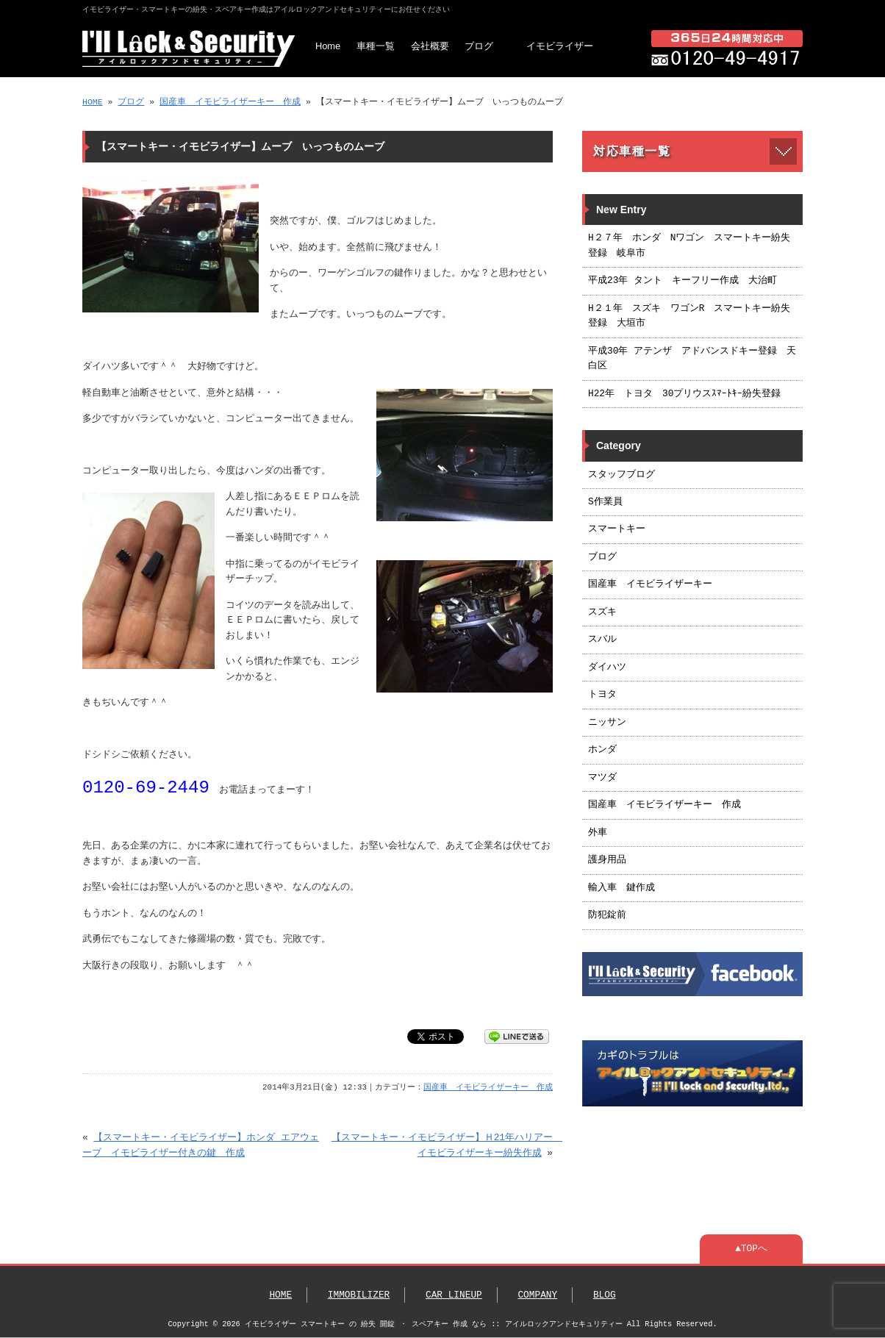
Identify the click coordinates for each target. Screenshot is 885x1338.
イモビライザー (559, 45)
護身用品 (607, 860)
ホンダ (602, 749)
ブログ (479, 45)
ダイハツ (607, 667)
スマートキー (616, 529)
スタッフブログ (621, 475)
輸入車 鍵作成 (621, 888)
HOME (92, 101)
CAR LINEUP (454, 1295)
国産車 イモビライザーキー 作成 (230, 101)
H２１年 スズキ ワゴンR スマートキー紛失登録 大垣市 (689, 316)
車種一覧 (375, 45)
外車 (597, 833)
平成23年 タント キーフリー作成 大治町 (682, 280)
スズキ (602, 612)
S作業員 (605, 502)
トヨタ (602, 694)
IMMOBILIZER (359, 1295)
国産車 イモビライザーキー (650, 584)
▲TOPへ (751, 1249)
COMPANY (537, 1295)
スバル (602, 639)
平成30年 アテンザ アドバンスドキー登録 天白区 (692, 359)
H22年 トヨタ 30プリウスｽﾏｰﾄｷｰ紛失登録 (684, 394)
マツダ (602, 777)
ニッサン (607, 722)
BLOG (604, 1295)
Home (327, 45)
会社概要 (430, 45)
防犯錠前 (607, 915)
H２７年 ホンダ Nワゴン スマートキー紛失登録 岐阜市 (689, 246)
